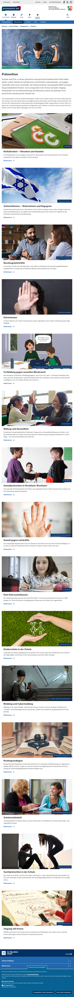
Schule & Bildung (8, 961)
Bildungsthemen (18, 22)
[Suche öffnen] (68, 16)
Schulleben (43, 22)
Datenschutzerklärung (33, 974)
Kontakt (45, 2)
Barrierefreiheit (16, 2)
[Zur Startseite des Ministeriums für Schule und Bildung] (11, 8)
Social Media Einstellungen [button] (55, 2)
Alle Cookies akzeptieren (63, 992)
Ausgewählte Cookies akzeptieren (43, 992)
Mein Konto (38, 2)
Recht (35, 22)
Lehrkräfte (28, 22)
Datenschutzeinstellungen (37, 967)
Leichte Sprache (6, 2)
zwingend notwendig (8, 981)
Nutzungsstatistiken (8, 985)
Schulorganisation (6, 22)
